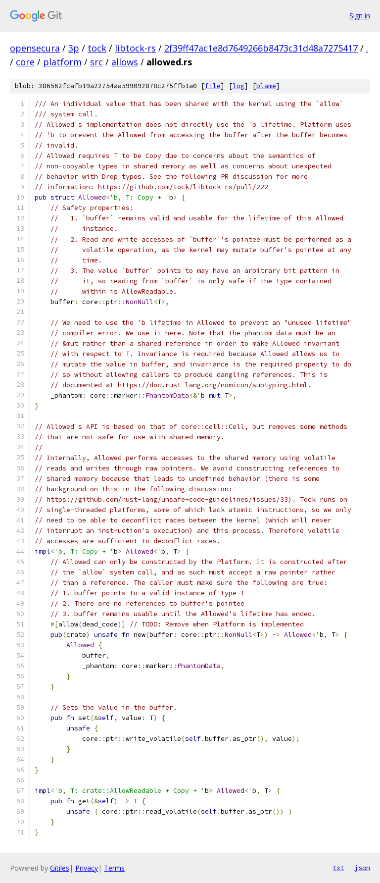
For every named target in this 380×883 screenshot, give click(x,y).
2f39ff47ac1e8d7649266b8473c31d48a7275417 (261, 48)
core (25, 62)
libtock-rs (135, 48)
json (362, 867)
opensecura (35, 48)
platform (62, 62)
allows (124, 62)
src (96, 62)
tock (97, 48)
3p (73, 48)
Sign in (359, 15)
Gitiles (59, 868)
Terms (114, 868)
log (238, 86)
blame (266, 86)
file (213, 86)
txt (338, 867)
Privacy (86, 868)
